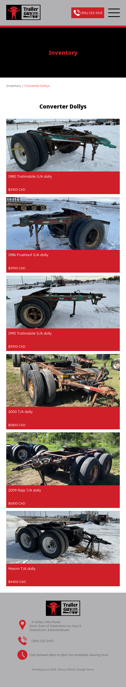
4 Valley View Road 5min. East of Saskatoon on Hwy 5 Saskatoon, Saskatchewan (55, 626)
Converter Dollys (37, 86)
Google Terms (85, 669)
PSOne (71, 669)
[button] (87, 12)
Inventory (13, 86)
